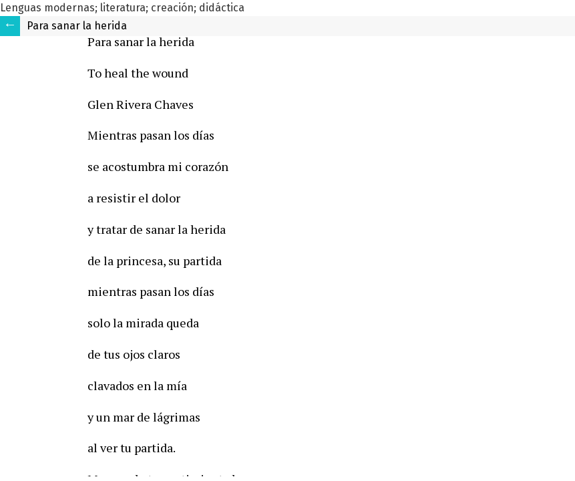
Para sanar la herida (77, 25)
